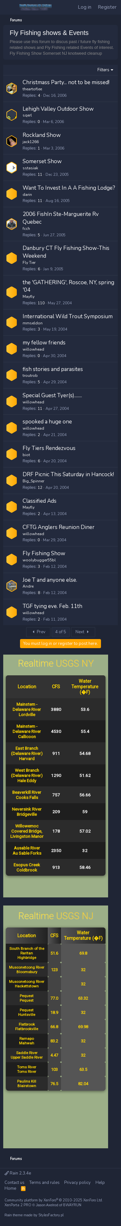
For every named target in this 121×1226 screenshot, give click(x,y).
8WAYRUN (72, 1205)
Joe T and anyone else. (50, 580)
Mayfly (29, 296)
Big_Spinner (33, 481)
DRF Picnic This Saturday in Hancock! (68, 474)
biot (26, 454)
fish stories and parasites (53, 369)
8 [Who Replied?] (39, 592)
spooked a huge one (47, 421)
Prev (38, 632)
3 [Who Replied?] (39, 329)
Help (100, 1183)
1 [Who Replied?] (39, 148)
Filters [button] (103, 70)
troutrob (30, 375)
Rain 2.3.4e (18, 1173)
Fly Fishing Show (44, 553)
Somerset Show (42, 161)
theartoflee (32, 89)
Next (83, 632)
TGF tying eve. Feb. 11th (52, 606)
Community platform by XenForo (54, 1200)
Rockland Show (42, 135)
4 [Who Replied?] (39, 95)
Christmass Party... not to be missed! (66, 82)
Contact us (15, 1183)
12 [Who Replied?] (40, 487)
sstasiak (30, 168)
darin (27, 194)
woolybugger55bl (39, 560)
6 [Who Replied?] (39, 269)
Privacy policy (77, 1183)
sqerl (27, 115)
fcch (26, 228)
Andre (28, 586)
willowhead (33, 349)
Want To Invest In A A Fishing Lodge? (69, 188)
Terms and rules (44, 1183)
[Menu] (9, 7)
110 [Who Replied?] (41, 303)
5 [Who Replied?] (39, 235)
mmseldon (33, 323)
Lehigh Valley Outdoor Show (58, 109)
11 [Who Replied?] (40, 174)
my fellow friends (44, 342)
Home (10, 1188)
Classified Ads (39, 501)
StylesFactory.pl (51, 1215)
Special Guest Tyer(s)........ (52, 395)
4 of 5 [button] (60, 632)
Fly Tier (29, 262)
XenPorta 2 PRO (18, 1205)
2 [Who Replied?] (39, 434)
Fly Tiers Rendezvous (49, 448)
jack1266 (31, 141)
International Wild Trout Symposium (68, 316)
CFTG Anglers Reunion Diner (59, 527)
